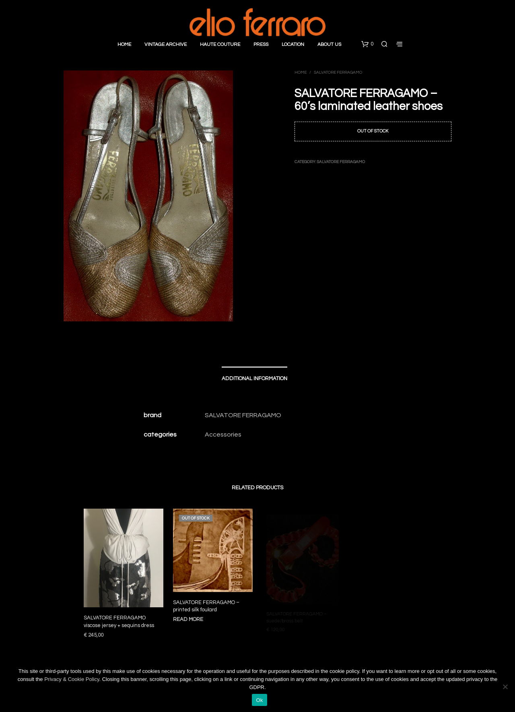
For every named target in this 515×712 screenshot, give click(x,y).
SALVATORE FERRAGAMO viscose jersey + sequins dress (119, 621)
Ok (259, 700)
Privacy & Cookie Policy (71, 679)
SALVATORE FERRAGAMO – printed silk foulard (207, 604)
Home (124, 44)
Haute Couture (220, 44)
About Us (329, 44)
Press (260, 44)
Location (293, 44)
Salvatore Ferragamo (338, 72)
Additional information (254, 378)
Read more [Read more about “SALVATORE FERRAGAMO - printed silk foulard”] (190, 616)
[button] (367, 44)
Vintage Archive (165, 44)
